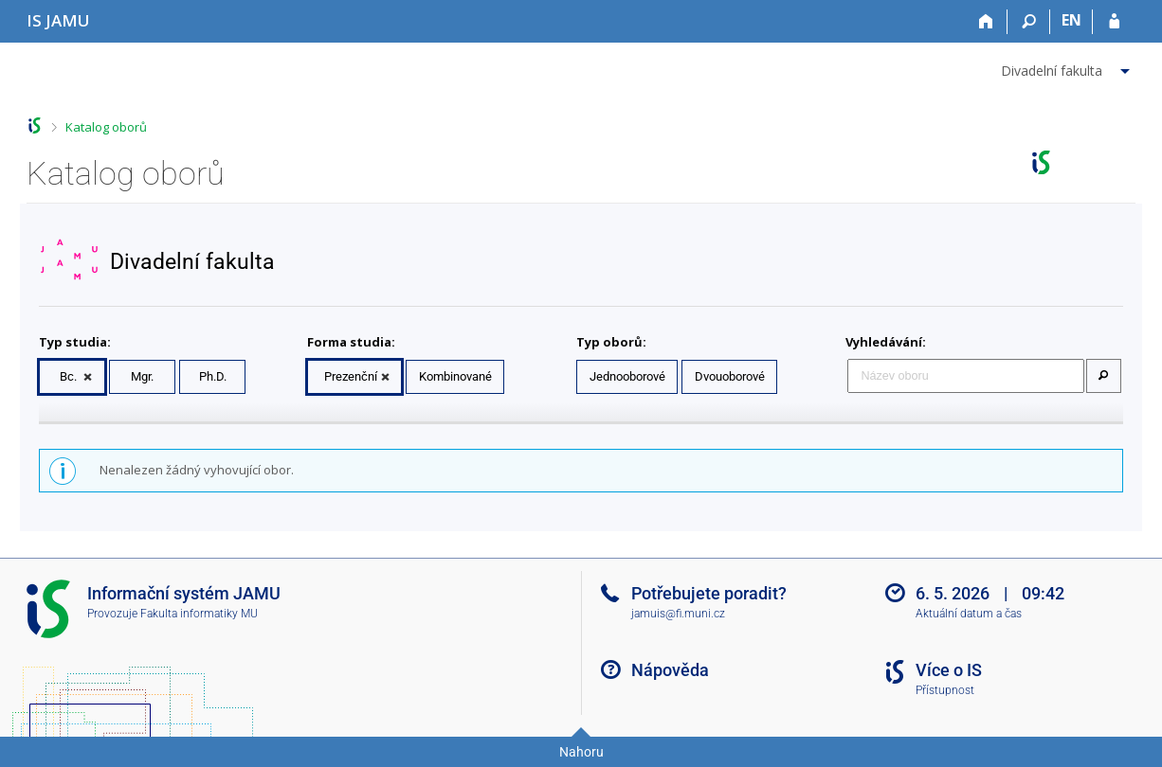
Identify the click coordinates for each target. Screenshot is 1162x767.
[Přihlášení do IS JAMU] (1114, 21)
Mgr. (142, 376)
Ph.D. (213, 376)
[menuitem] (1068, 67)
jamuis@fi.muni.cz (678, 613)
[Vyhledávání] (1029, 21)
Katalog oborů (106, 126)
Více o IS (949, 670)
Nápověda (670, 670)
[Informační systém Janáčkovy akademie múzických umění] (58, 20)
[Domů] (986, 21)
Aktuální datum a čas (969, 613)
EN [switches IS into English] (1071, 19)
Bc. (68, 376)
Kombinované (455, 376)
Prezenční (350, 376)
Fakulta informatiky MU (199, 613)
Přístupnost (945, 690)
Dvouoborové (730, 376)
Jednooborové (627, 376)
